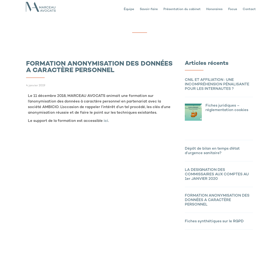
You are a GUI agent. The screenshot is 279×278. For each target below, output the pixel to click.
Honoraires (214, 9)
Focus (232, 9)
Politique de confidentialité (85, 270)
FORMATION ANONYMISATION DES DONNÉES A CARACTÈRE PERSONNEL (217, 200)
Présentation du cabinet (182, 9)
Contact (249, 9)
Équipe (129, 9)
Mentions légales (53, 270)
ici (106, 121)
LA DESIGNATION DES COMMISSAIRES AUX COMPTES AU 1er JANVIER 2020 (217, 174)
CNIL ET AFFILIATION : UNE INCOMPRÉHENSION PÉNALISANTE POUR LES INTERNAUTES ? (217, 84)
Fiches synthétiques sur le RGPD (214, 221)
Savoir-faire (149, 9)
